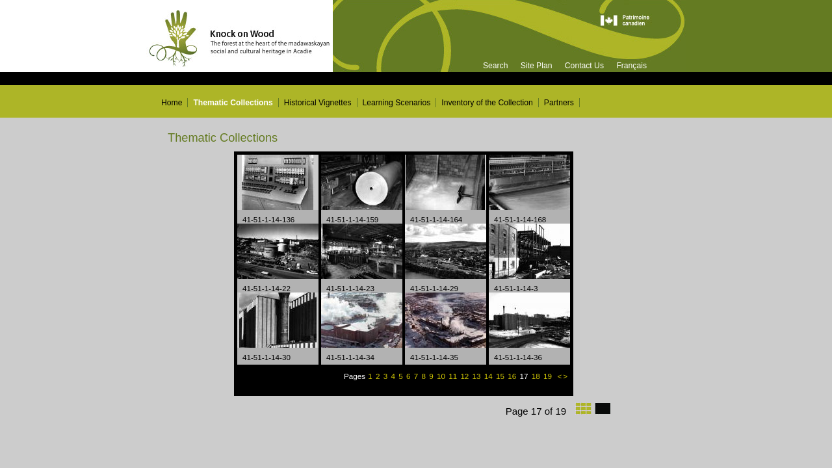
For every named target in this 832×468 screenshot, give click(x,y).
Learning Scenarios (397, 102)
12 (465, 376)
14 (489, 376)
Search (495, 65)
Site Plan (536, 65)
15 (501, 376)
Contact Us (584, 65)
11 (453, 376)
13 (478, 376)
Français (631, 65)
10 (442, 376)
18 (535, 376)
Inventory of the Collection (487, 102)
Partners (559, 102)
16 (513, 376)
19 (548, 376)
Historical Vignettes (318, 102)
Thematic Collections (232, 102)
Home (171, 102)
